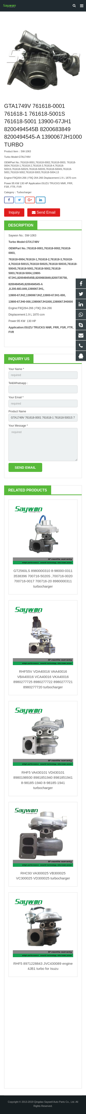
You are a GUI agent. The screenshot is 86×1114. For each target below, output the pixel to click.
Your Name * (16, 369)
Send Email (43, 212)
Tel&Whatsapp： (18, 383)
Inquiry (14, 212)
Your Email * (16, 397)
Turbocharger (24, 192)
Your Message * (18, 425)
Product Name (17, 411)
